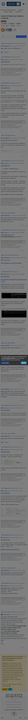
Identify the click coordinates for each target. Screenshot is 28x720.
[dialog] (14, 360)
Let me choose (5, 362)
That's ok (23, 362)
